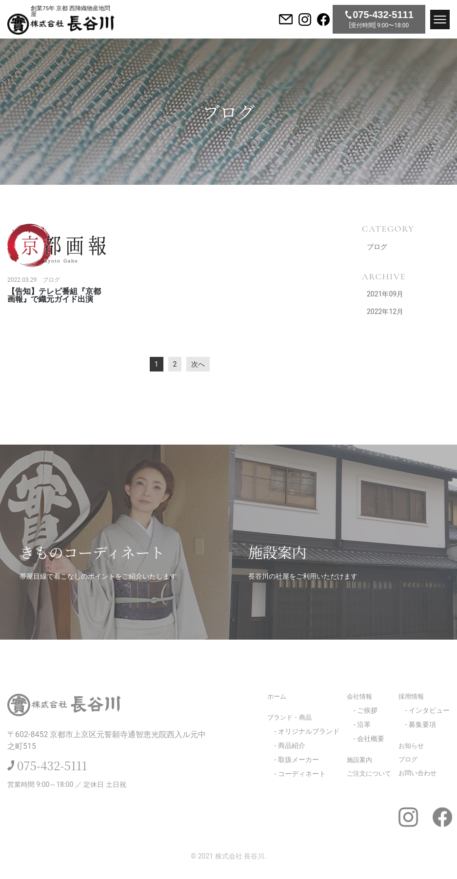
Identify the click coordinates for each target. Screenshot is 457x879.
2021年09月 (385, 294)
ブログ (377, 247)
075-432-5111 (52, 765)
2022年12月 (385, 311)
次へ (198, 364)
